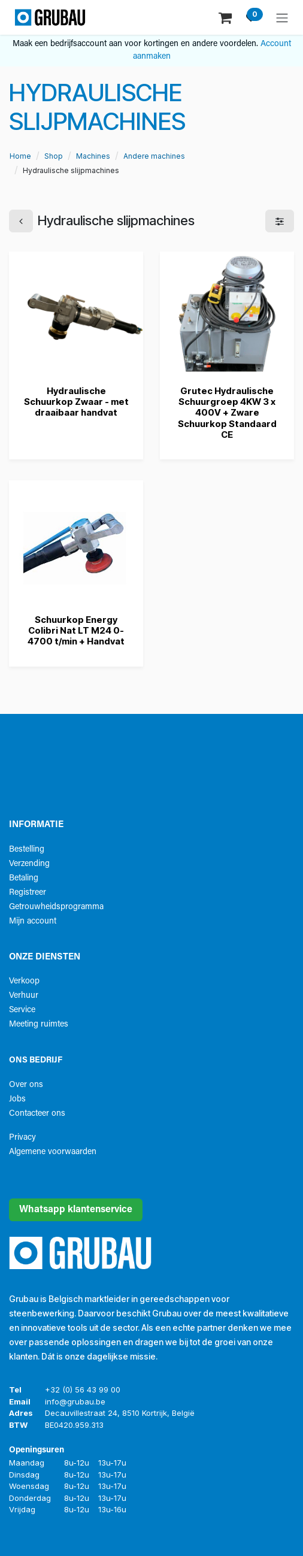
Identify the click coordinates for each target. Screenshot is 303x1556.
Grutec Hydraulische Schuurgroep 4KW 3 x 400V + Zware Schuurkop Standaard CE (227, 412)
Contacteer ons (37, 1113)
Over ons (26, 1084)
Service (22, 1010)
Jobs (17, 1099)
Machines (93, 156)
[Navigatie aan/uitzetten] (282, 17)
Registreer (27, 892)
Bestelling (26, 849)
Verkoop (24, 981)
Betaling (23, 878)
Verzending (29, 863)
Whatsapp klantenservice (75, 1210)
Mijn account (32, 921)
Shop (53, 156)
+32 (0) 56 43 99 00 (82, 1389)
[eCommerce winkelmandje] (226, 17)
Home (20, 156)
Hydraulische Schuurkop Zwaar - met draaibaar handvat (76, 401)
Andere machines (154, 156)
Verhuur (23, 995)
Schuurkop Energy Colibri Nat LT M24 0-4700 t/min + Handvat (76, 630)
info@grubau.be (75, 1401)
